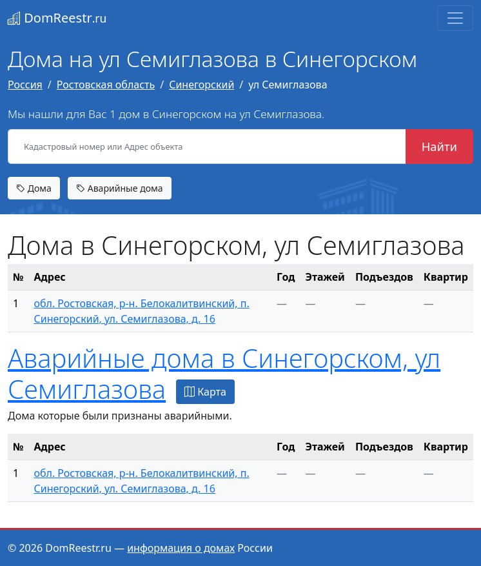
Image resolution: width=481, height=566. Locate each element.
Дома (34, 188)
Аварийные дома (119, 188)
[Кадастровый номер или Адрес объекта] (207, 146)
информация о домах (181, 548)
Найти (439, 146)
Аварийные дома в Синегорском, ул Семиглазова (224, 373)
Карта (205, 392)
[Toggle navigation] (455, 18)
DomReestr (57, 17)
